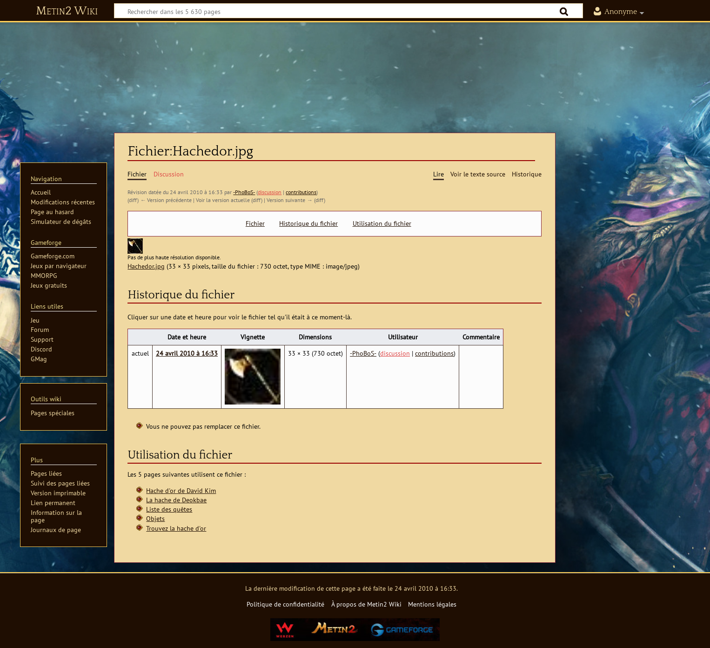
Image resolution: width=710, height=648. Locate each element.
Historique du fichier (308, 223)
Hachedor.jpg (146, 266)
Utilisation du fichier (382, 223)
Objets (155, 518)
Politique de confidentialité (285, 604)
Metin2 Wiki (67, 11)
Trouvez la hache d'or (176, 528)
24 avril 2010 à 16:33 (187, 353)
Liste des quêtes (169, 509)
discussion (269, 192)
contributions (301, 192)
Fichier (255, 223)
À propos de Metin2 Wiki (366, 604)
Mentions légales (432, 604)
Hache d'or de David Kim (181, 490)
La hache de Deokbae (176, 499)
